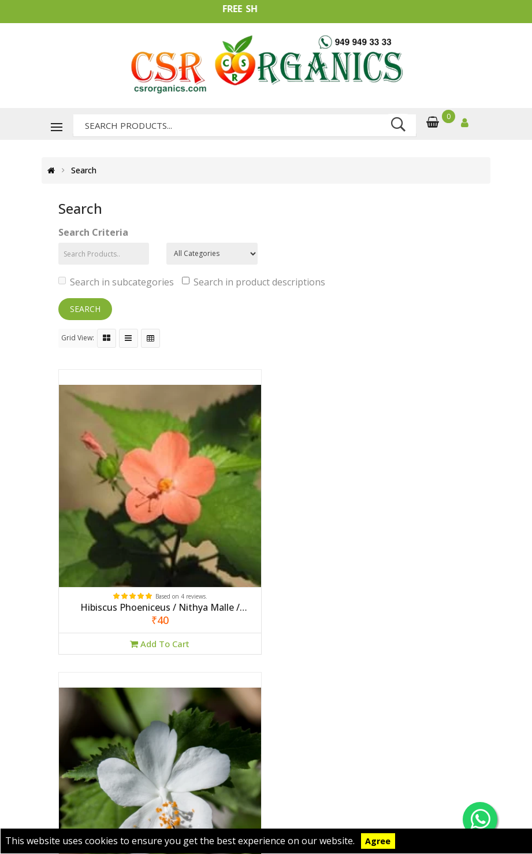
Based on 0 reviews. (396, 592)
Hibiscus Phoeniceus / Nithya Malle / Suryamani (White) (374, 604)
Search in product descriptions (253, 282)
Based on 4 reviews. (180, 592)
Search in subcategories (116, 282)
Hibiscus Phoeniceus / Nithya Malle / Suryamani (157, 604)
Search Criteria (93, 232)
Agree (377, 841)
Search (83, 170)
